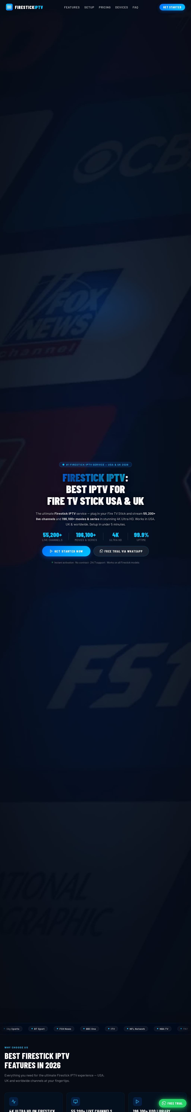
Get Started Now (66, 551)
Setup (89, 7)
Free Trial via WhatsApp (121, 551)
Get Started (172, 7)
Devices (121, 7)
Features (72, 7)
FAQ (135, 7)
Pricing (105, 7)
